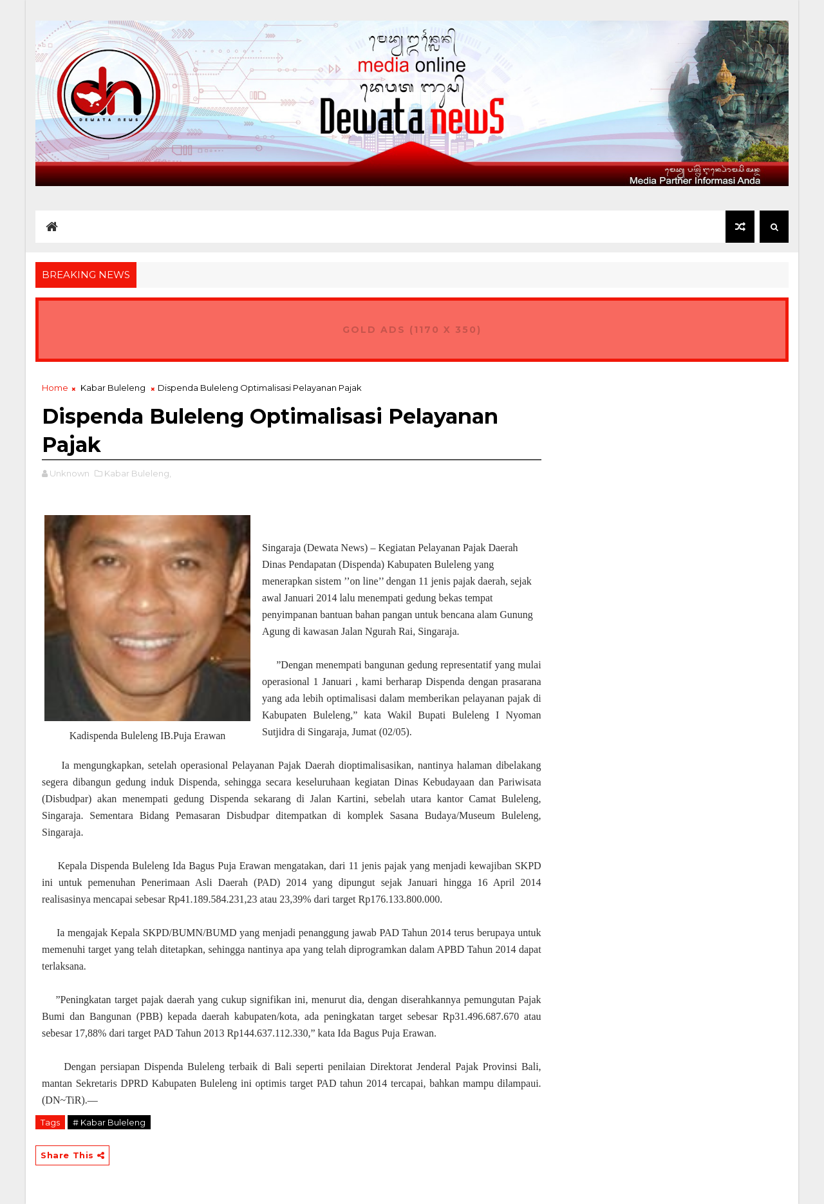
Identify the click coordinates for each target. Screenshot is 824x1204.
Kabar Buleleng (112, 387)
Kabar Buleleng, (137, 473)
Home (55, 387)
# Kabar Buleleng (109, 1122)
